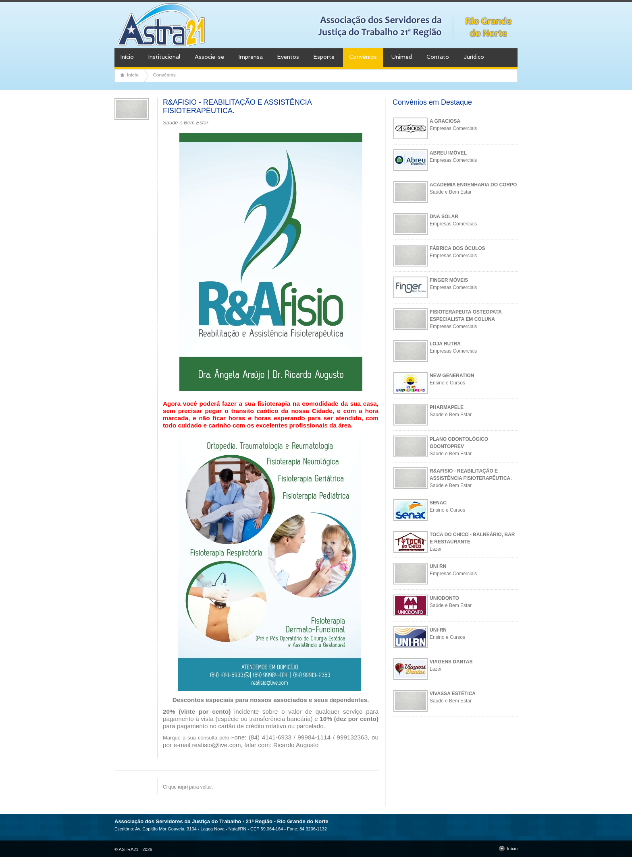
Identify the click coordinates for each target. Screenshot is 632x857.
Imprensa (251, 57)
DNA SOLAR (444, 216)
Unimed (401, 57)
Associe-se (209, 57)
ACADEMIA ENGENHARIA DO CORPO (473, 185)
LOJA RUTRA (445, 344)
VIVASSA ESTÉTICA (453, 693)
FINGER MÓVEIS (449, 280)
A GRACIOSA (445, 121)
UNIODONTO (444, 598)
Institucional (164, 57)
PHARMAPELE (447, 407)
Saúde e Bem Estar (451, 192)
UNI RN (438, 566)
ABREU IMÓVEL (448, 153)
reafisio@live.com (216, 744)
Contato (437, 57)
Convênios (363, 57)
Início (127, 57)
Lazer (436, 549)
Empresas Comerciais (453, 128)
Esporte (324, 57)
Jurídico (474, 57)
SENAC (438, 503)
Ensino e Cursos (447, 383)
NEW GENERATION (452, 375)
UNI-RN (438, 630)
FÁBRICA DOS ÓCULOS (457, 248)
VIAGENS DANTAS (451, 662)
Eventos (288, 57)
